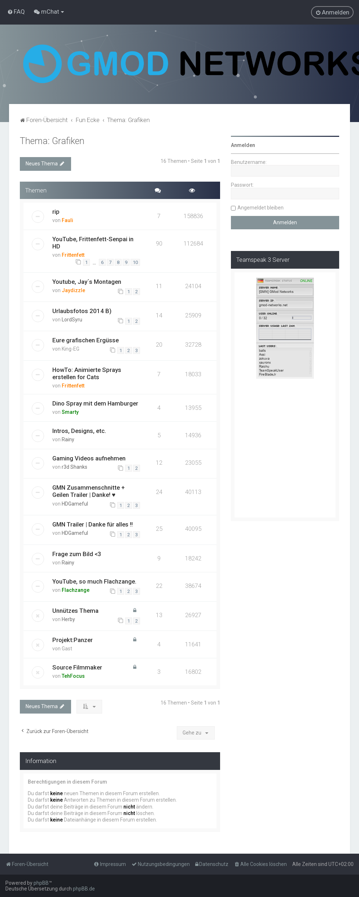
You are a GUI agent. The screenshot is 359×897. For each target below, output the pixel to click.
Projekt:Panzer (72, 640)
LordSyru (72, 319)
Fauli (67, 220)
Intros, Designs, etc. (79, 430)
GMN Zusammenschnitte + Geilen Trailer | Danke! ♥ (88, 491)
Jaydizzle (73, 290)
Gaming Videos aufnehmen (89, 458)
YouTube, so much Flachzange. (94, 581)
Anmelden (243, 145)
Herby (68, 619)
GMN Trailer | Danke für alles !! (92, 524)
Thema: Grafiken (52, 141)
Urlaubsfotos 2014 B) (81, 311)
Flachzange (75, 590)
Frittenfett (73, 255)
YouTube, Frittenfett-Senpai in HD (92, 242)
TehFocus (73, 676)
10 (135, 262)
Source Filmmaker (77, 667)
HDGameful (75, 504)
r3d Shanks (74, 467)
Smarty (70, 412)
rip (56, 211)
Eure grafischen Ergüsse (85, 340)
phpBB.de (84, 889)
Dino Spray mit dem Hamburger (95, 403)
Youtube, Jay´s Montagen (86, 281)
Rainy (68, 439)
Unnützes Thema (75, 610)
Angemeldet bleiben (260, 208)
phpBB (41, 883)
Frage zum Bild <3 (76, 554)
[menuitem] (16, 11)
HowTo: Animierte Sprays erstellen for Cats (86, 373)
